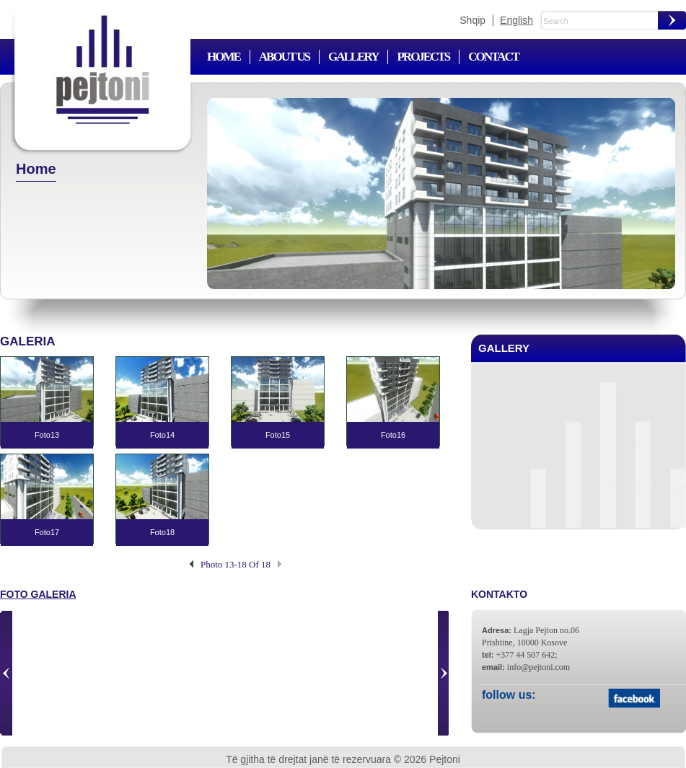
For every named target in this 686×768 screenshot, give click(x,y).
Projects (423, 56)
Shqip (472, 20)
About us (284, 56)
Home (223, 56)
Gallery (353, 56)
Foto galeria (38, 594)
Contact (493, 56)
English (516, 20)
